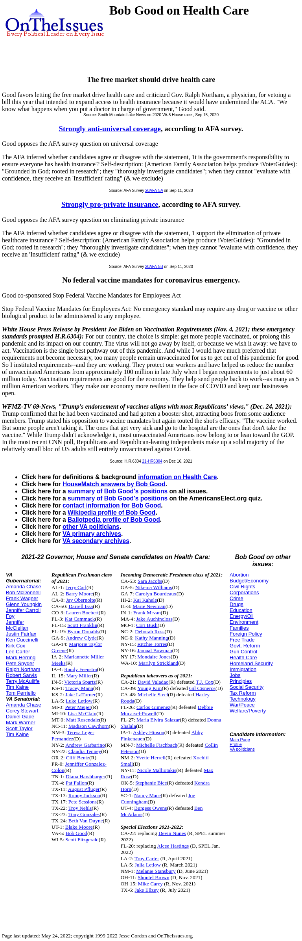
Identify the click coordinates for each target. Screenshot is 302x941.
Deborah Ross (149, 631)
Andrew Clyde (81, 638)
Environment (244, 622)
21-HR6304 (152, 461)
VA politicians (242, 749)
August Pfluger (83, 789)
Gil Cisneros (202, 688)
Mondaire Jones (154, 657)
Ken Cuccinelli (22, 640)
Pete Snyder (20, 663)
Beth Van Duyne (85, 821)
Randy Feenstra (80, 669)
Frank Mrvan (147, 613)
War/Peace (242, 705)
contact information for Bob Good (112, 505)
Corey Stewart (22, 711)
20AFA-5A (154, 190)
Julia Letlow (148, 865)
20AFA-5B (154, 266)
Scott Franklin (82, 625)
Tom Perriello (21, 693)
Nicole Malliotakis (157, 770)
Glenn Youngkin (24, 604)
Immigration (243, 669)
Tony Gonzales (83, 814)
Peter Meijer (78, 707)
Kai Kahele (145, 600)
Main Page (240, 739)
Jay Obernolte (80, 600)
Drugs (236, 604)
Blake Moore (79, 827)
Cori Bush (146, 625)
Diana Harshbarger (85, 776)
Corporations (244, 592)
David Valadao (153, 682)
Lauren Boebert (82, 613)
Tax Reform (243, 693)
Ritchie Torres (152, 644)
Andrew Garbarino (85, 745)
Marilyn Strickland (158, 663)
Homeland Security (251, 663)
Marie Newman (149, 606)
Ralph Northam (23, 669)
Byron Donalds (83, 631)
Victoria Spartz (80, 682)
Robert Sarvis (21, 675)
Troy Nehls (80, 808)
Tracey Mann (79, 688)
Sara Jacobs (150, 581)
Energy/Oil (242, 616)
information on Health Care (177, 477)
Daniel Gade (20, 717)
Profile (236, 744)
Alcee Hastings (173, 846)
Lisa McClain (82, 713)
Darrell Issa (80, 606)
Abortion (239, 575)
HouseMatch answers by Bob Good (114, 484)
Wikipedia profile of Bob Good (111, 512)
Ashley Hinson (148, 732)
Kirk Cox (15, 646)
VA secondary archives (96, 540)
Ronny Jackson (84, 795)
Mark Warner (20, 722)
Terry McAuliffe (23, 681)
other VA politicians (91, 526)
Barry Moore (79, 594)
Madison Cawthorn (88, 726)
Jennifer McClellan (17, 625)
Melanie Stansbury (155, 871)
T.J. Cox (205, 682)
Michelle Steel (153, 694)
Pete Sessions (82, 802)
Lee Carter (18, 652)
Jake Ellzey (147, 890)
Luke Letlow (79, 701)
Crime (236, 598)
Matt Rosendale (82, 720)
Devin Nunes (172, 833)
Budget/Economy (249, 581)
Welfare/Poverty (248, 711)
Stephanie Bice (151, 783)
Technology (243, 699)
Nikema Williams (153, 587)
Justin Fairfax (21, 634)
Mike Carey (150, 884)
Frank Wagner (22, 598)
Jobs (235, 675)
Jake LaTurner (80, 694)
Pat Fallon (76, 783)
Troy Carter (146, 858)
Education (241, 610)
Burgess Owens (150, 808)
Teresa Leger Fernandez (73, 735)
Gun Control (243, 652)
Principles (241, 681)
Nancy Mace (147, 795)
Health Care (243, 657)
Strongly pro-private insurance (109, 204)
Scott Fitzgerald (82, 839)
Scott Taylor (19, 728)
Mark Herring (20, 657)
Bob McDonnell (23, 592)
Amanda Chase (23, 587)
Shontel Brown (153, 877)
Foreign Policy (246, 634)
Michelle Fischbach (156, 745)
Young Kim (149, 688)
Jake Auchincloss (154, 619)
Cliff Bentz (77, 758)
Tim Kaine (17, 687)
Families (239, 628)
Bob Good (76, 833)
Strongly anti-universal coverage (110, 129)
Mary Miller (79, 676)
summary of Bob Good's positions (118, 491)
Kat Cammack (80, 619)
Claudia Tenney (84, 751)
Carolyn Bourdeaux (156, 594)
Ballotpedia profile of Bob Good (114, 519)
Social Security (246, 687)
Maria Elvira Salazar (158, 720)
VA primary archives (92, 533)
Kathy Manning (151, 638)
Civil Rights (242, 587)
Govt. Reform (245, 646)
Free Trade (242, 640)
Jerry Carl (76, 587)
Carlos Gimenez (153, 707)
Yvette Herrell (151, 758)
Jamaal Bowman (154, 650)
